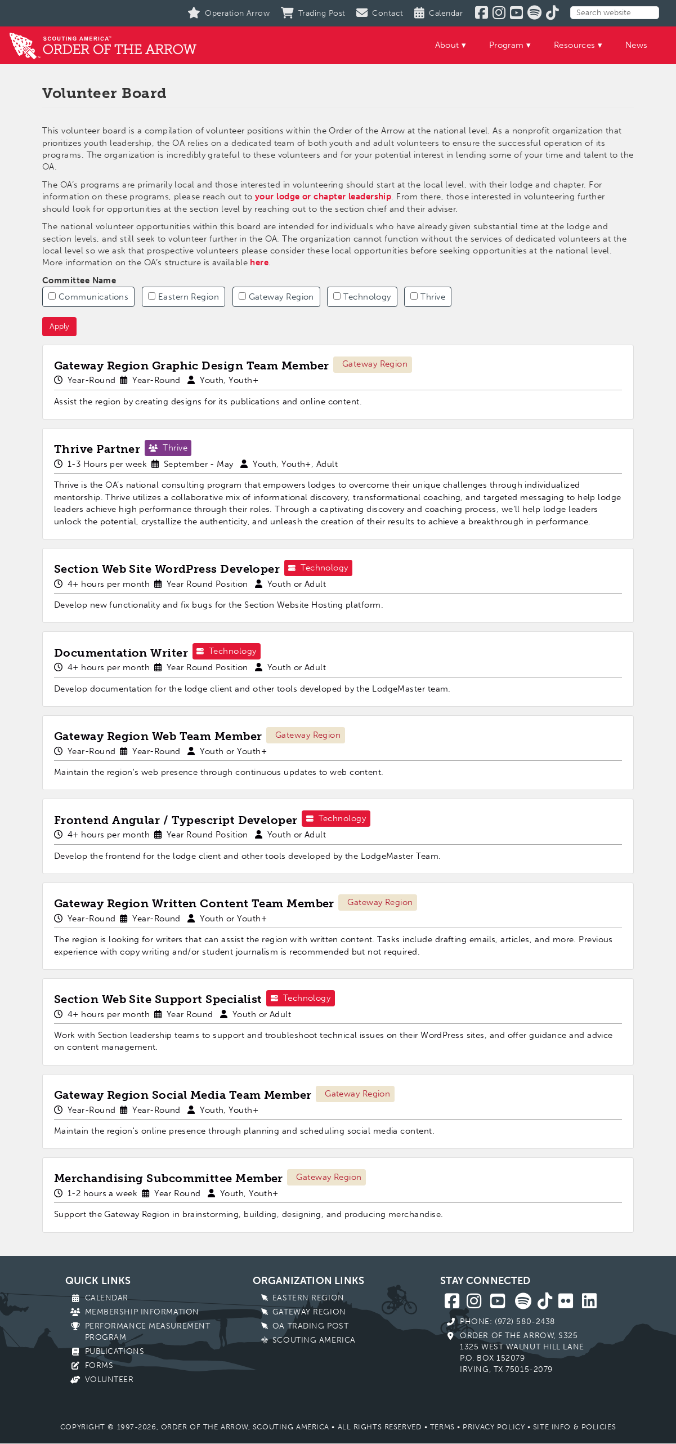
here (259, 262)
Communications (88, 297)
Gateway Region (276, 297)
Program (506, 45)
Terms (442, 1427)
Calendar (106, 1298)
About (447, 45)
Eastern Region (183, 297)
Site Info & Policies (574, 1427)
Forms (99, 1365)
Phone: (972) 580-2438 (507, 1321)
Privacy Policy (494, 1427)
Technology (362, 297)
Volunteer (109, 1379)
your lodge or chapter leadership (323, 196)
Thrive (427, 297)
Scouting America (314, 1340)
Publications (115, 1351)
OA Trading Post (310, 1326)
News (636, 45)
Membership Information (142, 1312)
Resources (575, 45)
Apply (59, 326)
